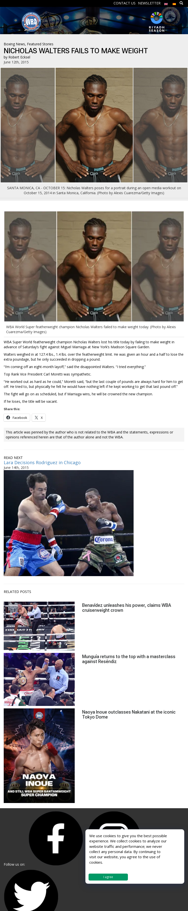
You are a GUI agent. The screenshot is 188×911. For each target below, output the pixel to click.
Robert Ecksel (19, 57)
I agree (108, 877)
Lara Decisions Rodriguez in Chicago (42, 462)
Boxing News (14, 44)
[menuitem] (166, 2)
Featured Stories (40, 44)
